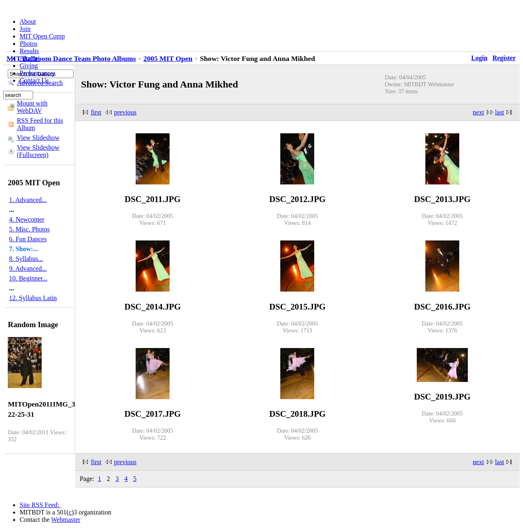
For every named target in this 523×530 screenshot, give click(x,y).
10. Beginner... (28, 278)
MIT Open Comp (42, 36)
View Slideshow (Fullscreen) (38, 151)
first (96, 112)
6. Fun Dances (28, 239)
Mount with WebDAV (32, 107)
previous (125, 112)
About (28, 21)
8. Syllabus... (26, 258)
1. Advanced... (28, 199)
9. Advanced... (28, 268)
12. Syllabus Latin (33, 297)
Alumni (30, 58)
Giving (29, 65)
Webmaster (65, 519)
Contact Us (34, 80)
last (499, 112)
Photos (29, 43)
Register (504, 57)
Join (25, 28)
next (478, 112)
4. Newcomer (26, 219)
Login (479, 57)
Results (29, 50)
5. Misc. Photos (29, 229)
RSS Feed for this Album (40, 124)
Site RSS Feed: (40, 504)
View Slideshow (38, 137)
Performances (38, 73)
